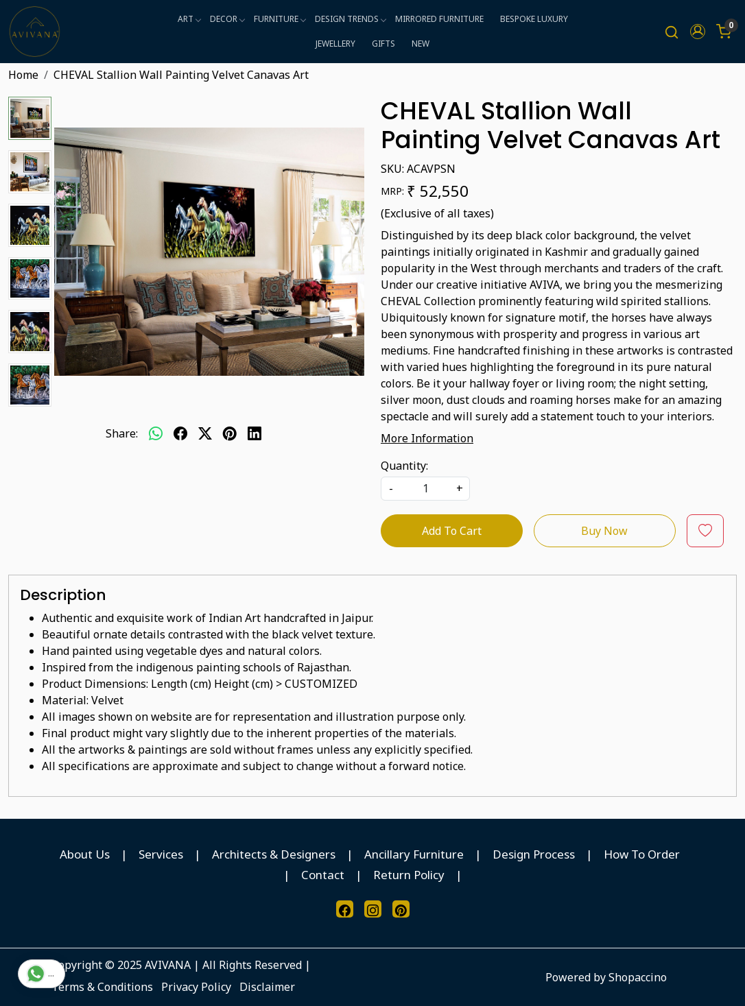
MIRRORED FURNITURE (439, 19)
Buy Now (604, 530)
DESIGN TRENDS (350, 19)
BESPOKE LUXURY (534, 19)
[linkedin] (254, 433)
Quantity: (404, 465)
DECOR (227, 19)
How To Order (642, 854)
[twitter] (205, 433)
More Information (427, 438)
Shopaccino (637, 977)
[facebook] (180, 433)
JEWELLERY (335, 43)
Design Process (534, 854)
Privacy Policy (196, 986)
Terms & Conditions (102, 986)
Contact (322, 875)
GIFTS (383, 43)
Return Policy (409, 875)
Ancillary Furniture (414, 854)
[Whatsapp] (155, 433)
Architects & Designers (273, 854)
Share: (122, 433)
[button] (698, 31)
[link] (672, 31)
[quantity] (425, 489)
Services (161, 854)
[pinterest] (229, 433)
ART (189, 19)
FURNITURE (279, 19)
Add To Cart (452, 530)
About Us (85, 854)
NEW (420, 43)
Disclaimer (267, 986)
